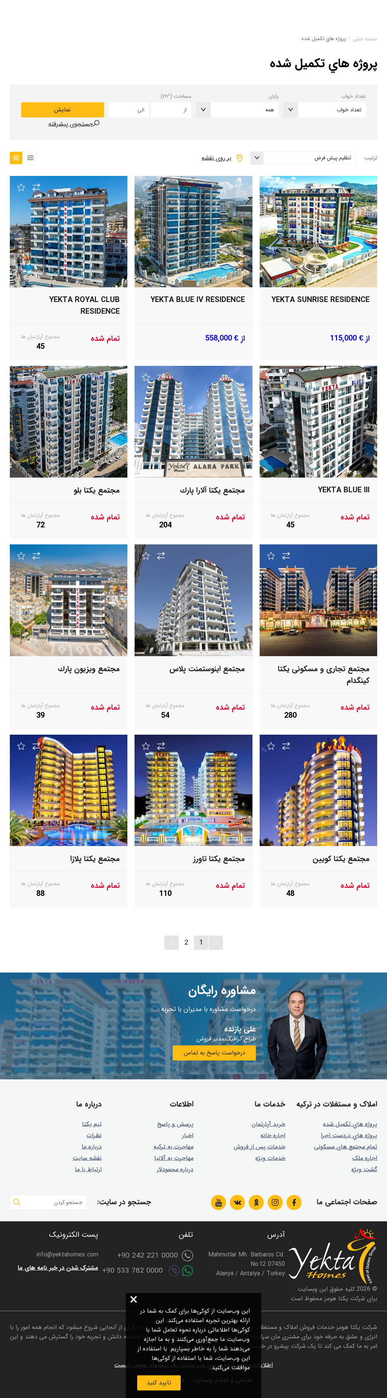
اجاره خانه (272, 1135)
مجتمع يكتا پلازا (95, 859)
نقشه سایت (87, 1158)
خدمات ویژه (270, 1158)
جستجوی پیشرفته (70, 124)
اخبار (188, 1135)
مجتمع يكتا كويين (341, 859)
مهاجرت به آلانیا (174, 1158)
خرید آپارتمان (268, 1124)
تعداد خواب (353, 96)
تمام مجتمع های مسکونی (345, 1146)
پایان (274, 96)
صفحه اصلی (365, 39)
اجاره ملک (364, 1158)
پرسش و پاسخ (175, 1124)
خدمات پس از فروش (259, 1146)
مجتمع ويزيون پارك (89, 669)
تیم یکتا (92, 1124)
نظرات (94, 1135)
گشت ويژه (364, 1169)
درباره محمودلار (175, 1169)
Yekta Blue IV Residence (197, 300)
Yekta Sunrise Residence (320, 300)
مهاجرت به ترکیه (173, 1146)
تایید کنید (159, 1382)
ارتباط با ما (88, 1169)
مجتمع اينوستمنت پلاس (207, 669)
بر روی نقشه (216, 158)
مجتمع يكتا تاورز (219, 859)
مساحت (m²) (176, 96)
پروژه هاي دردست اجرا (349, 1135)
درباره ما (92, 1146)
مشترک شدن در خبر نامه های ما (58, 1268)
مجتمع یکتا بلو (97, 490)
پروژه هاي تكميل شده (350, 1124)
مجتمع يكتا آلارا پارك (212, 490)
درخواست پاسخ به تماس (214, 1052)
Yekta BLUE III (344, 490)
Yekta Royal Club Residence (84, 306)
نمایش (62, 109)
